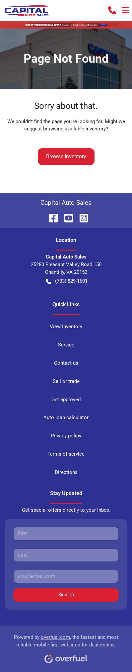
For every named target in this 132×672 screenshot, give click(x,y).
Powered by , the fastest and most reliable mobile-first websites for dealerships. (66, 646)
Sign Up (66, 594)
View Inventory (66, 327)
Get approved (66, 400)
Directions (66, 472)
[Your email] (66, 576)
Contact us (66, 363)
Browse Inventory (66, 156)
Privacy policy (66, 436)
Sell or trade (66, 381)
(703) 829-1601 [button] (67, 281)
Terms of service (66, 454)
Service (66, 345)
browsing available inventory (74, 129)
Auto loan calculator (66, 417)
